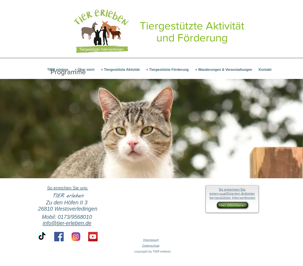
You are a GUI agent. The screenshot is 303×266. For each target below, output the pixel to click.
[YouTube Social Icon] (93, 236)
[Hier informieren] (232, 205)
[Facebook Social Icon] (59, 236)
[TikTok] (42, 236)
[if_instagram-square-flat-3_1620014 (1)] (76, 236)
